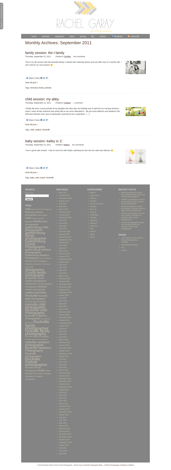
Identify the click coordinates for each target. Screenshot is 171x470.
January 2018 (64, 234)
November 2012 (65, 381)
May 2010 (63, 454)
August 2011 (64, 415)
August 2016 (64, 262)
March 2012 (63, 404)
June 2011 (63, 420)
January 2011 (64, 431)
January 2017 (64, 256)
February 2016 (64, 279)
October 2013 (64, 351)
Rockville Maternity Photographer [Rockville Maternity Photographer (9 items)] (36, 339)
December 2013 (65, 348)
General (93, 212)
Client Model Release (129, 245)
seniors (93, 231)
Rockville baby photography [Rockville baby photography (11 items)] (35, 302)
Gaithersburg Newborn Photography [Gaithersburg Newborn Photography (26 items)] (37, 256)
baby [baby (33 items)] (28, 208)
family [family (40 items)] (37, 221)
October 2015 (64, 290)
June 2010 (63, 451)
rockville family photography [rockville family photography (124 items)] (37, 332)
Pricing (83, 36)
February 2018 (64, 231)
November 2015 (65, 287)
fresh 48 (93, 209)
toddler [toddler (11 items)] (47, 371)
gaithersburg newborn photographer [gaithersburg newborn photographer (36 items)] (38, 251)
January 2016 (64, 281)
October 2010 (64, 440)
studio (92, 234)
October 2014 (64, 320)
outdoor (38, 130)
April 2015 (63, 306)
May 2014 (63, 334)
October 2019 (64, 195)
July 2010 (62, 448)
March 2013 (63, 370)
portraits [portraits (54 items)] (40, 292)
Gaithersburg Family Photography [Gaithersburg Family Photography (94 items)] (35, 244)
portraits (47, 88)
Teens (92, 237)
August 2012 (64, 390)
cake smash (40, 178)
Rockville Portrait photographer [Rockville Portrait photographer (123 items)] (36, 362)
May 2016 (63, 270)
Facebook (118, 36)
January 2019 (64, 215)
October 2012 (64, 384)
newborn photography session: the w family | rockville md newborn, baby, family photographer (133, 216)
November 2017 (65, 237)
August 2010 (64, 445)
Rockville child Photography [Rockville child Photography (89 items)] (36, 311)
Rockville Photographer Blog (92, 465)
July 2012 (62, 392)
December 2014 (65, 317)
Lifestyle (93, 218)
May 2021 (63, 193)
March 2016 (63, 276)
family (41, 88)
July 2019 (62, 204)
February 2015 (64, 312)
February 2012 (64, 406)
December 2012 (65, 379)
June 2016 (63, 267)
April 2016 (63, 273)
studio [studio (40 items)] (41, 370)
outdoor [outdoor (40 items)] (30, 292)
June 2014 (63, 331)
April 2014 (63, 337)
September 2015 (65, 292)
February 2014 (64, 342)
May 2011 (63, 423)
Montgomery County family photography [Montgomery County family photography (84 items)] (35, 272)
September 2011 (65, 412)
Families (67, 56)
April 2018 (63, 229)
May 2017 (63, 248)
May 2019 (63, 206)
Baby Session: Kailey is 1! (43, 141)
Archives (46, 36)
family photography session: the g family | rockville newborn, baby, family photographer (133, 208)
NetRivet (131, 465)
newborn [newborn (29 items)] (42, 286)
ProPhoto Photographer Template (115, 465)
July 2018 (62, 220)
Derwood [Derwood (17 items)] (29, 221)
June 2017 (63, 245)
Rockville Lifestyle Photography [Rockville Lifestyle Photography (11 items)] (37, 337)
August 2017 (64, 242)
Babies (67, 145)
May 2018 (63, 226)
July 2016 (62, 265)
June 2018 (63, 223)
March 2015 (63, 309)
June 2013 (63, 362)
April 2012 (63, 401)
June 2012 (63, 395)
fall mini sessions (96, 204)
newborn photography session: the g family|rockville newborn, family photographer (133, 201)
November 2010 (65, 437)
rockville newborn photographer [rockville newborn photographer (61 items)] (37, 343)
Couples (93, 201)
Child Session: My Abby (42, 99)
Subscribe (135, 36)
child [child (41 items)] (28, 217)
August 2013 (64, 356)
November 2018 (65, 218)
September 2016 (65, 259)
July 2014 (62, 329)
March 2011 (63, 426)
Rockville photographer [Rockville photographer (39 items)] (33, 355)
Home (34, 36)
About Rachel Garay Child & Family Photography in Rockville (132, 240)
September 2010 (65, 442)
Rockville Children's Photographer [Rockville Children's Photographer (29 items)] (36, 317)
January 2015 (64, 315)
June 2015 (63, 301)
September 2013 (65, 354)
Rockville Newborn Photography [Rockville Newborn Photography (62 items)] (38, 349)
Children (67, 103)
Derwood (34, 88)
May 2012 (63, 398)
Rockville (46, 130)
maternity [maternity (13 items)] (29, 264)
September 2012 (65, 387)
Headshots (94, 215)
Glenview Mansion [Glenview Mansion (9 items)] (45, 258)
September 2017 (65, 240)
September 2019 (65, 198)
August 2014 (64, 326)
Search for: (29, 193)
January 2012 (64, 409)
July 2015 (62, 298)
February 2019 (64, 212)
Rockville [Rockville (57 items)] (31, 295)
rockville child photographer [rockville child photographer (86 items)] (35, 306)
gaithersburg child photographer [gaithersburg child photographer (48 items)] (36, 229)
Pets (92, 229)
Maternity (93, 220)
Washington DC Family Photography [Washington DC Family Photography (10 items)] (38, 374)
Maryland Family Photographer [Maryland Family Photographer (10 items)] (36, 261)
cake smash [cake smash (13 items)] (42, 215)
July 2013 (62, 359)
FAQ (92, 36)
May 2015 (63, 304)
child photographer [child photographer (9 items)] (37, 218)
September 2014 (65, 323)
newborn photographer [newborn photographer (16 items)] (35, 289)
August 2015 (64, 295)
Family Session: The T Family (44, 53)
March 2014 (63, 340)
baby (32, 178)
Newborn (93, 223)
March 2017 (63, 251)
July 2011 (62, 417)
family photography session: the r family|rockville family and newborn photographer (133, 195)
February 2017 (64, 254)
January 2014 (64, 345)
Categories (59, 36)
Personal (93, 226)
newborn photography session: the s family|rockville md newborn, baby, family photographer (133, 225)
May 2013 (63, 365)
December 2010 (65, 434)
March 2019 (63, 209)
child (32, 130)
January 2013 (64, 376)
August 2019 (64, 201)
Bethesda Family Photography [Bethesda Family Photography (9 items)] (41, 209)
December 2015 (65, 284)
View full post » (31, 82)
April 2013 (63, 367)
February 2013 (64, 373)
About (72, 36)
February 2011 (64, 429)
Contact (102, 36)
